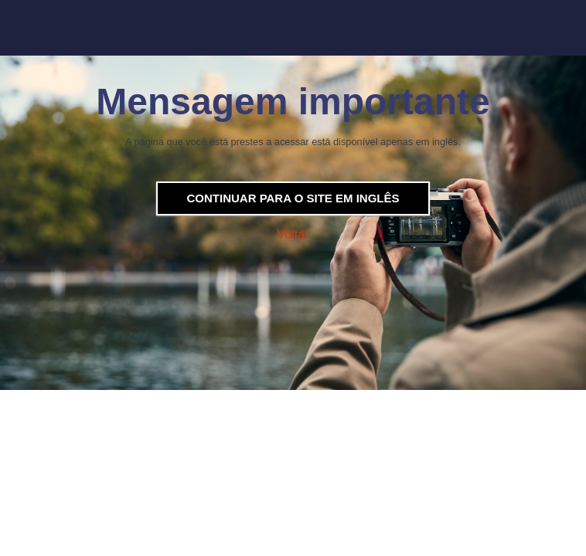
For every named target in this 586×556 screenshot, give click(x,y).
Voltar (293, 234)
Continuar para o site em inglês (292, 198)
